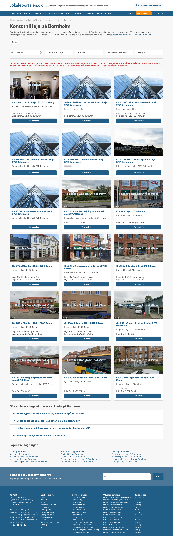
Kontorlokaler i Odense (112, 512)
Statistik (44, 520)
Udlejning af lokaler (34, 20)
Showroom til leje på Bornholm (126, 454)
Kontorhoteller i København (114, 527)
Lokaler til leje (39, 13)
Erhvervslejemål (78, 497)
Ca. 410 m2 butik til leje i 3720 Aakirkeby (33, 102)
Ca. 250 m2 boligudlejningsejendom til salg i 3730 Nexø (32, 378)
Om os (43, 497)
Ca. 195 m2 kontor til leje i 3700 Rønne (136, 266)
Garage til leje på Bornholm (124, 461)
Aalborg (138, 505)
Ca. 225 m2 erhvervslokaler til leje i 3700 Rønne (85, 267)
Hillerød (138, 522)
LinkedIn (25, 525)
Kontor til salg (77, 520)
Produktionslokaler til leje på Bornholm (79, 459)
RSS (42, 527)
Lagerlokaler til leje (110, 525)
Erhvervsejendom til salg (59, 13)
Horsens (138, 532)
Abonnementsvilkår (48, 505)
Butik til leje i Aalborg (111, 522)
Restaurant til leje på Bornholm (24, 456)
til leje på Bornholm (121, 451)
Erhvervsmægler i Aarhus (82, 532)
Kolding (137, 512)
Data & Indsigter (47, 512)
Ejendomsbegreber (48, 517)
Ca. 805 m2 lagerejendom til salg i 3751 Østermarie (136, 324)
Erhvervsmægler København (114, 532)
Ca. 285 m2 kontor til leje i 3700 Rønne (32, 323)
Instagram (14, 525)
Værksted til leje (78, 510)
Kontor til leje (77, 517)
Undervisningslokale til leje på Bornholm (28, 461)
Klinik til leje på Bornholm (21, 454)
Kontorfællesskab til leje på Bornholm (129, 459)
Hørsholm (138, 527)
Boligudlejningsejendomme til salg (85, 530)
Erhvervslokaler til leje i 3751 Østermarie (30, 166)
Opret (130, 13)
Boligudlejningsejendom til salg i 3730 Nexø (32, 384)
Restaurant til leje (79, 507)
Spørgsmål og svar (48, 515)
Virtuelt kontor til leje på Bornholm (77, 461)
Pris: (66, 222)
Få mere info (34, 120)
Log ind (159, 13)
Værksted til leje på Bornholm (23, 459)
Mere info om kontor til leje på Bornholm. (132, 34)
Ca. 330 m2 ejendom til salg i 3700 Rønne (86, 377)
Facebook (11, 525)
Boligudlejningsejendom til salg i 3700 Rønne (85, 218)
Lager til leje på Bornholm (73, 456)
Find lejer (78, 13)
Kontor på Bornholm (19, 451)
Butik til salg (77, 500)
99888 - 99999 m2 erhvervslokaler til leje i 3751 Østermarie (86, 103)
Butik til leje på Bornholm (72, 454)
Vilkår (43, 502)
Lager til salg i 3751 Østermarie (130, 329)
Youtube (18, 525)
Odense (138, 502)
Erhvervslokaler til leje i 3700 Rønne (81, 272)
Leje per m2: (18, 116)
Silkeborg (138, 515)
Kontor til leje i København (82, 522)
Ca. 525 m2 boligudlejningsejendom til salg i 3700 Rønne (84, 212)
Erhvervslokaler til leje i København (117, 497)
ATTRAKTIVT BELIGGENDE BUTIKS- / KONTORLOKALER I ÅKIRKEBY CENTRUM (49, 106)
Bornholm (67, 20)
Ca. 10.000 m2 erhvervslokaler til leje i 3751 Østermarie (136, 103)
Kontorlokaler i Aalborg (112, 515)
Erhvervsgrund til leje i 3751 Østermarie (134, 166)
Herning (138, 525)
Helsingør (138, 530)
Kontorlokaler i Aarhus (112, 510)
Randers (138, 510)
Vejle (136, 517)
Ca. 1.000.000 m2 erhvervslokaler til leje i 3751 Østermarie (33, 160)
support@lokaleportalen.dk (21, 502)
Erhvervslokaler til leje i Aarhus (115, 500)
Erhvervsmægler (16, 20)
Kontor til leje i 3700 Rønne (130, 211)
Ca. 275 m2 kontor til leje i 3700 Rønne (32, 266)
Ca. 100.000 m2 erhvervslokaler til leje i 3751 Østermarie (84, 160)
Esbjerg (138, 507)
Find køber (90, 13)
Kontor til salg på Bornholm (73, 451)
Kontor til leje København (113, 507)
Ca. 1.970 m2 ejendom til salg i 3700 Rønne (135, 378)
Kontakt (44, 500)
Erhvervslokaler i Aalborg (113, 505)
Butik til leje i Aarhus (111, 520)
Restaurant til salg (79, 505)
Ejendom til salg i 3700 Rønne (78, 381)
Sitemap (44, 525)
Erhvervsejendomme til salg (83, 527)
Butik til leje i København (82, 525)
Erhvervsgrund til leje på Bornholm (128, 456)
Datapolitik (45, 507)
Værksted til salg (79, 512)
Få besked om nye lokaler (149, 5)
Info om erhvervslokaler (50, 522)
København (139, 497)
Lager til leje (77, 515)
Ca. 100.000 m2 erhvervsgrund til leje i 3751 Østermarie (136, 160)
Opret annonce (143, 13)
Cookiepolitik (46, 510)
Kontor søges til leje (52, 20)
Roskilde (138, 520)
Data (110, 13)
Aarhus (137, 500)
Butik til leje (76, 502)
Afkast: (119, 388)
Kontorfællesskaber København (115, 530)
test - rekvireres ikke (73, 109)
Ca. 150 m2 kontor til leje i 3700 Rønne (84, 323)
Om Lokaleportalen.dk (20, 13)
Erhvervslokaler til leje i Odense (116, 502)
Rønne (14, 42)
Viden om (101, 13)
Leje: (14, 113)
